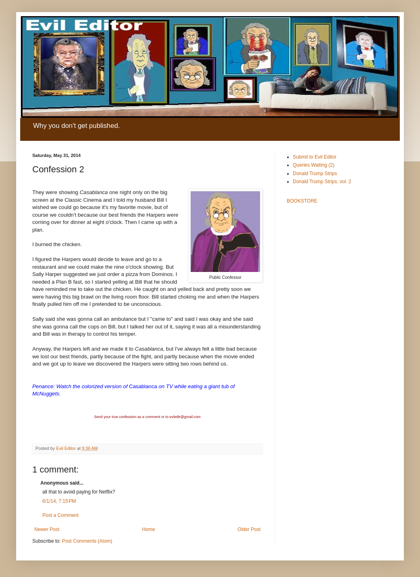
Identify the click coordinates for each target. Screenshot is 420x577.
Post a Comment (60, 515)
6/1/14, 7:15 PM (59, 501)
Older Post (248, 529)
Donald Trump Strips (315, 173)
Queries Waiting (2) (313, 165)
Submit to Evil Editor (314, 157)
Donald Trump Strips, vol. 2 (322, 181)
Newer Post (46, 529)
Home (148, 529)
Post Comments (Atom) (87, 541)
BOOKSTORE (302, 201)
